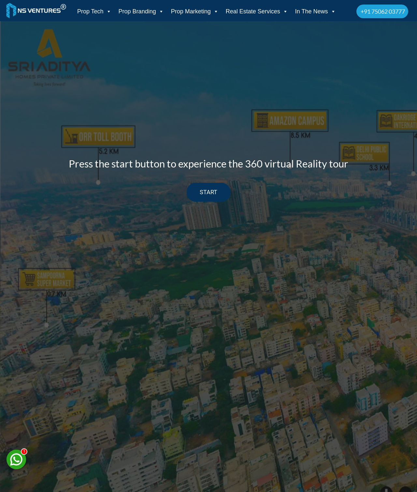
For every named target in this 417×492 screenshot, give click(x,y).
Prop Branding (141, 11)
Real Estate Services (257, 11)
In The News (315, 11)
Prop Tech (94, 11)
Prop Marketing (195, 11)
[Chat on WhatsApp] (16, 459)
